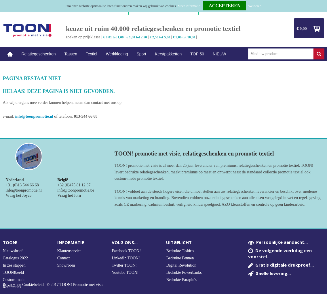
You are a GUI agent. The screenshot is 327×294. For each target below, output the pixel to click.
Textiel (91, 54)
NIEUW (219, 54)
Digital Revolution (181, 265)
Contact (63, 258)
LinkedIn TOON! (126, 258)
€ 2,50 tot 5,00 (160, 37)
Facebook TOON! (126, 251)
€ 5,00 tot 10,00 (184, 37)
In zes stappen (14, 265)
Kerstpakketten (168, 54)
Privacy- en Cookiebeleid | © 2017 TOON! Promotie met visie (53, 285)
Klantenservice (69, 251)
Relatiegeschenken (39, 54)
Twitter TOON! (124, 265)
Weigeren (254, 6)
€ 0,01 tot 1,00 (113, 37)
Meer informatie (189, 6)
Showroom (66, 265)
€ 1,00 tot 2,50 (136, 37)
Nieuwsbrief (13, 251)
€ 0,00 (302, 29)
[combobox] (280, 53)
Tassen (70, 54)
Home (10, 54)
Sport (141, 54)
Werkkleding (117, 54)
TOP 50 (197, 54)
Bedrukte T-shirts (180, 251)
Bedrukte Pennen (180, 258)
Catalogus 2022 (15, 258)
